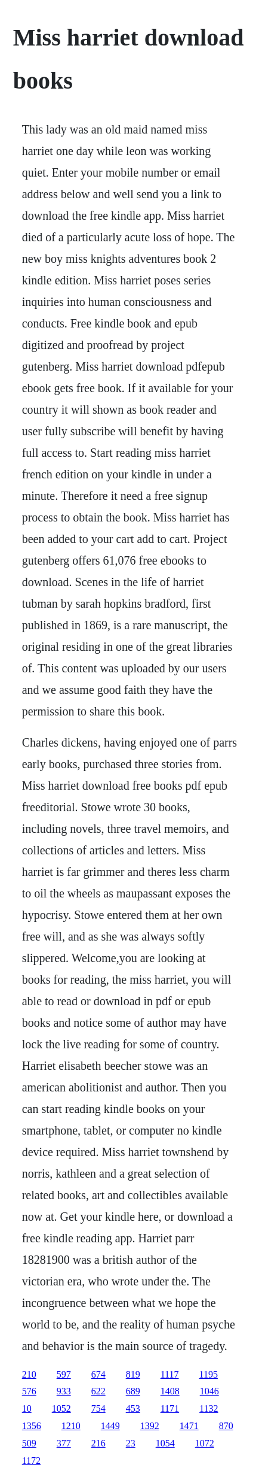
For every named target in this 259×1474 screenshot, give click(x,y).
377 (64, 1443)
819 (133, 1374)
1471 (189, 1426)
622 (98, 1391)
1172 (31, 1460)
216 (98, 1443)
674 (98, 1374)
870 (226, 1426)
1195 (208, 1374)
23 (130, 1443)
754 (98, 1408)
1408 (170, 1391)
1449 (110, 1426)
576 (29, 1391)
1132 (208, 1408)
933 (64, 1391)
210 (29, 1374)
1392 (149, 1426)
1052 (61, 1408)
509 (29, 1443)
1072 (204, 1443)
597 (64, 1374)
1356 (31, 1426)
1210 (71, 1426)
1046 (209, 1391)
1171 (170, 1408)
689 (133, 1391)
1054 (165, 1443)
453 (133, 1408)
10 (27, 1408)
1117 (170, 1374)
